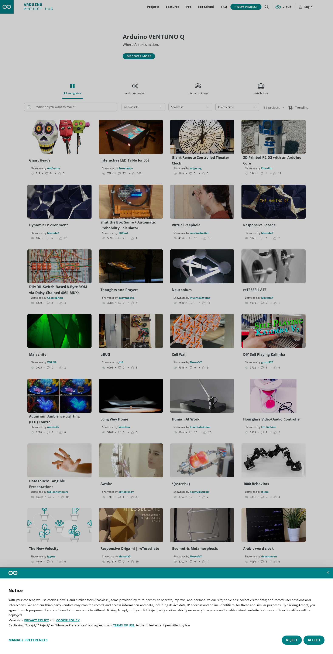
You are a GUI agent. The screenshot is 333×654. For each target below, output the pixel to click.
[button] (328, 572)
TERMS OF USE (124, 625)
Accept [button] (314, 640)
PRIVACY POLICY (36, 620)
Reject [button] (292, 640)
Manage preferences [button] (28, 640)
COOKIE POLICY (68, 620)
